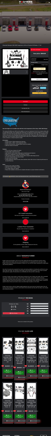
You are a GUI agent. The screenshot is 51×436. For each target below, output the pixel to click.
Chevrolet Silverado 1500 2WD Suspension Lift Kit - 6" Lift (31, 359)
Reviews (25, 104)
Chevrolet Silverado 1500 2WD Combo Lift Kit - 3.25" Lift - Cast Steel (43, 359)
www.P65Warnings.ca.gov (34, 176)
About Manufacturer (25, 111)
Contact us (33, 73)
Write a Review (13, 313)
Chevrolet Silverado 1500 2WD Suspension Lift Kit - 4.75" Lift (19, 404)
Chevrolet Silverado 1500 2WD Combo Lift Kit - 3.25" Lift (7, 359)
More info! (46, 59)
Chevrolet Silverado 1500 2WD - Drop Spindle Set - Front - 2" (7, 404)
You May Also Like (25, 108)
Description (25, 101)
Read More (25, 231)
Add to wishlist (39, 79)
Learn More (43, 87)
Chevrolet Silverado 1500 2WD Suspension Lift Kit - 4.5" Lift (31, 404)
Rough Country (45, 64)
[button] (27, 58)
